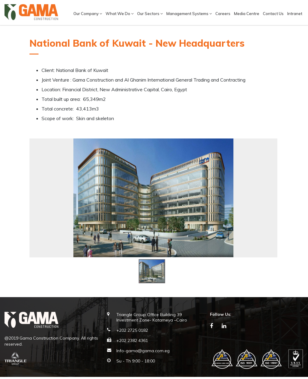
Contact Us (273, 13)
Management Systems (189, 13)
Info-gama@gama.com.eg (143, 353)
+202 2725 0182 (132, 332)
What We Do (120, 13)
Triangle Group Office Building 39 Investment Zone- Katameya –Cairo (151, 319)
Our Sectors (150, 13)
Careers (222, 13)
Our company (87, 13)
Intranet (294, 13)
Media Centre (246, 13)
